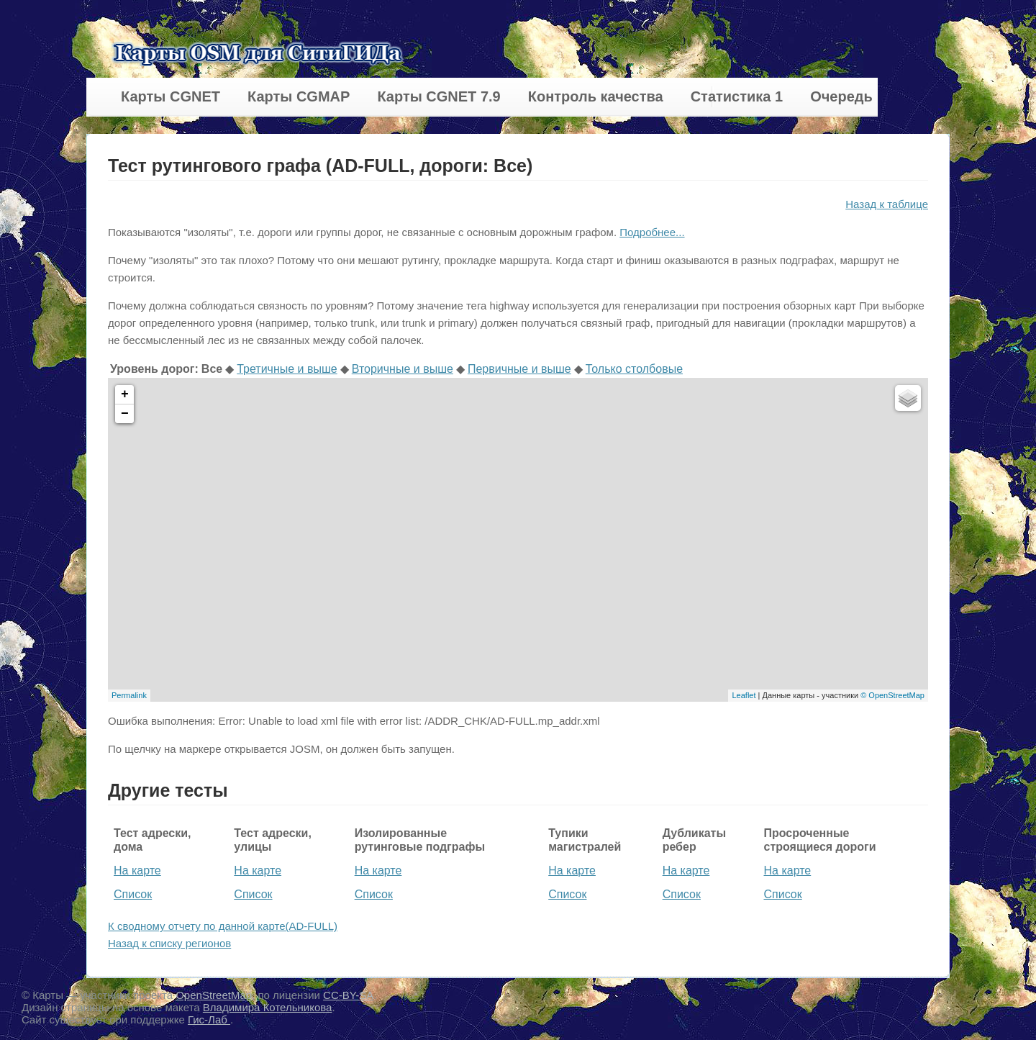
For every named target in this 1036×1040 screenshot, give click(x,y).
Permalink (129, 695)
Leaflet (743, 695)
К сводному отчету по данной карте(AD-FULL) (222, 926)
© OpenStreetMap (892, 695)
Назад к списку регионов (169, 943)
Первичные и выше (519, 369)
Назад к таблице (886, 204)
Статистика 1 (737, 96)
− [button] (125, 413)
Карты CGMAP (298, 96)
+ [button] (125, 394)
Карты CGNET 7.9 (438, 96)
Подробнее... (651, 232)
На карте (137, 870)
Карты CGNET (170, 96)
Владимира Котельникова (267, 1007)
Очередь (841, 96)
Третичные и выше (287, 369)
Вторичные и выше (402, 369)
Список (133, 894)
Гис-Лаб (209, 1019)
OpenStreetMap (214, 995)
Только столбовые (634, 369)
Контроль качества (595, 96)
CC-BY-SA (348, 995)
